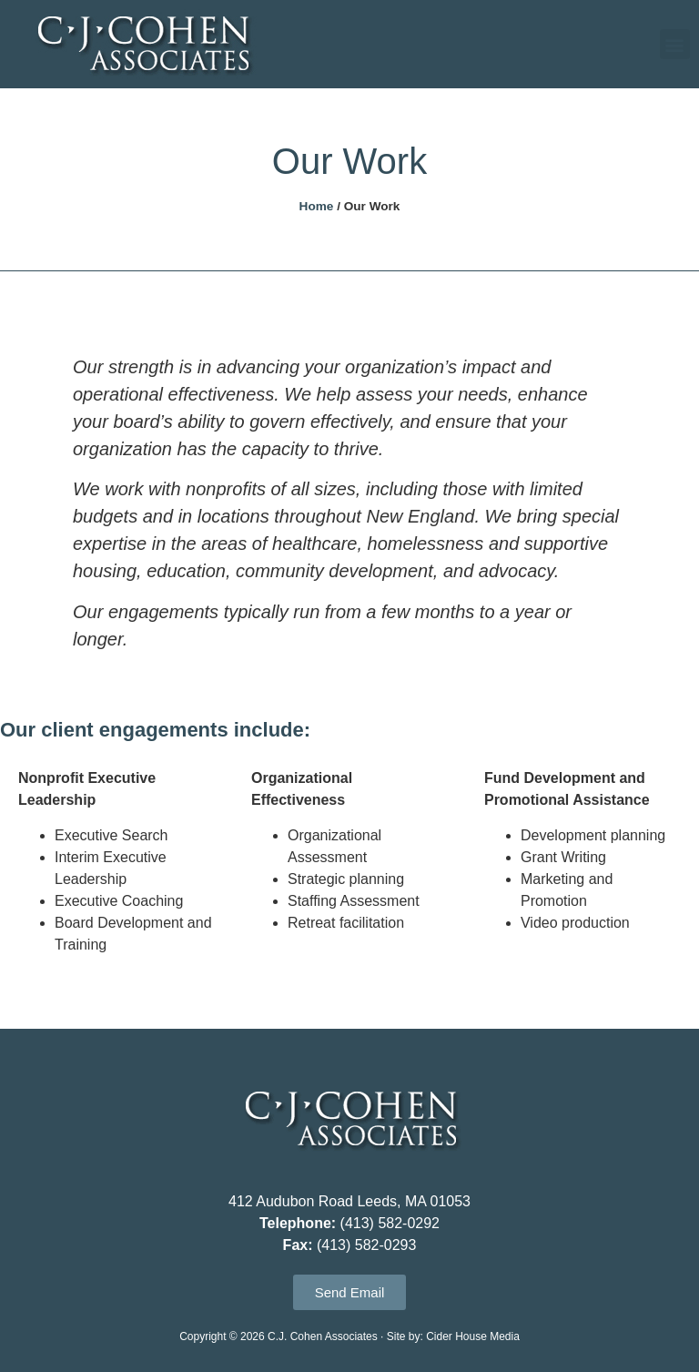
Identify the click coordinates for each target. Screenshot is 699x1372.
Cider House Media (473, 1336)
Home (316, 206)
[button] (675, 44)
